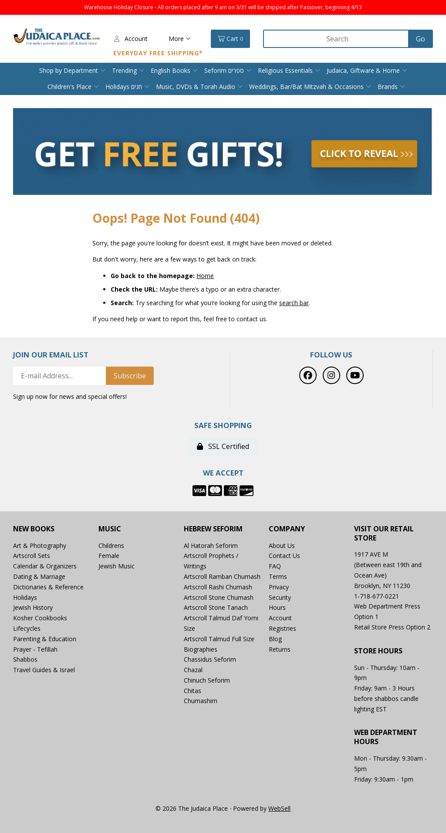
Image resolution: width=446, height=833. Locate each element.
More (180, 38)
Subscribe (130, 376)
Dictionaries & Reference (48, 587)
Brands (388, 86)
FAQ (275, 566)
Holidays (25, 597)
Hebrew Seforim (213, 529)
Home (205, 276)
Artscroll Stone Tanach (216, 607)
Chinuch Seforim (207, 680)
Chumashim (200, 701)
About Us (282, 545)
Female (108, 555)
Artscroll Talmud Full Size (219, 639)
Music (109, 529)
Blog (275, 639)
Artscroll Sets (31, 555)
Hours (277, 607)
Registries (282, 628)
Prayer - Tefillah (35, 649)
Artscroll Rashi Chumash (218, 587)
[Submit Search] (420, 39)
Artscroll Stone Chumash (218, 597)
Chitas (192, 691)
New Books (33, 529)
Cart (230, 39)
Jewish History (33, 607)
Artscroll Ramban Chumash (222, 576)
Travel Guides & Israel (44, 670)
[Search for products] (336, 39)
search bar (294, 303)
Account (131, 38)
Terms (278, 576)
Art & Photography (39, 545)
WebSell (279, 808)
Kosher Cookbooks (40, 618)
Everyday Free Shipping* (158, 53)
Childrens (111, 545)
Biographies (200, 649)
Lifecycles (27, 628)
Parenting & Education (44, 639)
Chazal (193, 670)
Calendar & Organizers (45, 566)
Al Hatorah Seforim (211, 545)
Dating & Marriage (39, 576)
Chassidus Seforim (210, 659)
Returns (280, 649)
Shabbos (25, 659)
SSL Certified (223, 446)
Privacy (279, 587)
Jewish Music (116, 566)
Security (280, 597)
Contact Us (284, 555)
